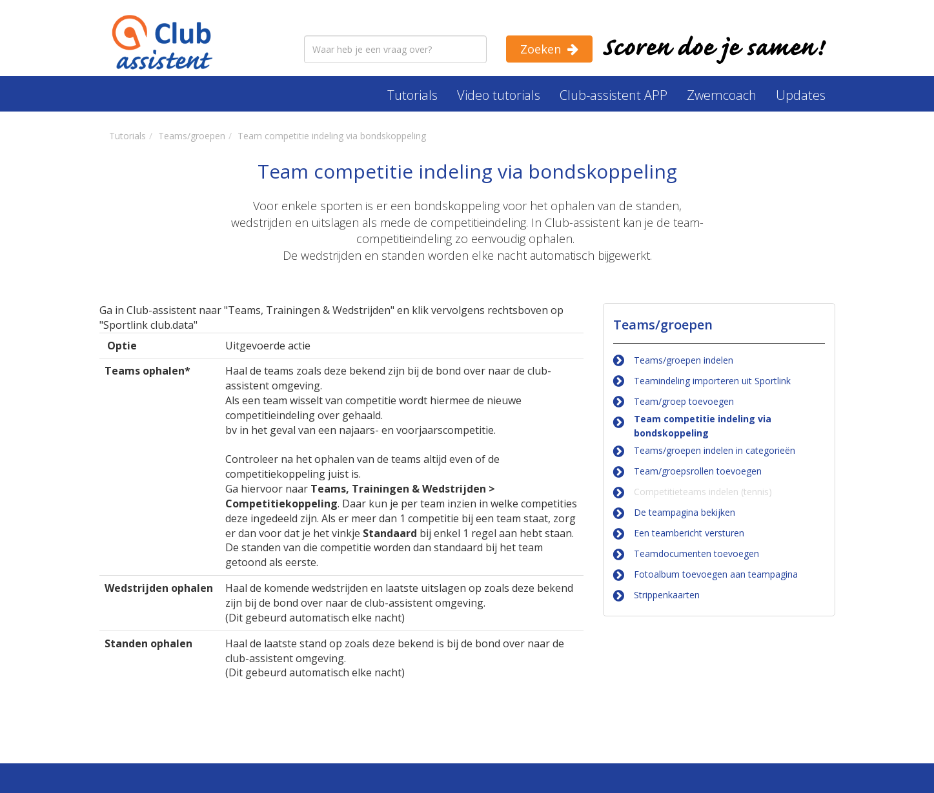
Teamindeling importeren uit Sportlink (712, 381)
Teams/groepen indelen (683, 360)
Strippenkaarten (667, 595)
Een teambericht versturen (689, 533)
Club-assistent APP (613, 95)
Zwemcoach (721, 95)
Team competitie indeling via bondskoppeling (702, 426)
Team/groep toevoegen (684, 401)
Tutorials (412, 95)
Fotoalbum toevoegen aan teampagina (716, 574)
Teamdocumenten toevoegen (696, 553)
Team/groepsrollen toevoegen (698, 471)
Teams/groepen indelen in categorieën (714, 450)
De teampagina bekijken (684, 512)
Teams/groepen (663, 324)
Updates (801, 95)
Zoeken (540, 49)
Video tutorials (498, 95)
